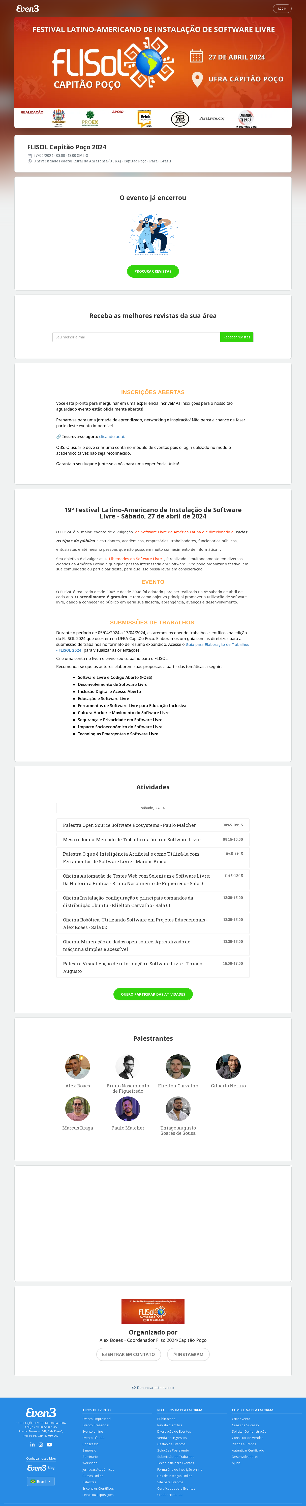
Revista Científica (169, 1425)
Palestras (89, 1483)
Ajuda (236, 1464)
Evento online (92, 1432)
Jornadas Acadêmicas (98, 1470)
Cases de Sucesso (245, 1425)
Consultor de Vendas (247, 1438)
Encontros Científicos (98, 1489)
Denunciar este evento (153, 1387)
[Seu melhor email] (136, 337)
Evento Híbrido (93, 1438)
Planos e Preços (244, 1444)
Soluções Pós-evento (173, 1451)
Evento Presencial (95, 1425)
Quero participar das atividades (153, 994)
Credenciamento (169, 1496)
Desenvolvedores (245, 1457)
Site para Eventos (170, 1483)
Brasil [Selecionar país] (40, 1481)
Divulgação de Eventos (174, 1432)
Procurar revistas (153, 271)
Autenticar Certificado (248, 1451)
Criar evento (241, 1419)
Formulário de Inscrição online (179, 1470)
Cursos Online (93, 1476)
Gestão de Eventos (171, 1444)
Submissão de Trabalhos (175, 1457)
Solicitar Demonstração (249, 1432)
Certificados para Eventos (176, 1489)
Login (282, 8)
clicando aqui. (112, 436)
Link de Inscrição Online (175, 1476)
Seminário (90, 1457)
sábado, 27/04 (153, 807)
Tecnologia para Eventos (175, 1464)
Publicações (166, 1419)
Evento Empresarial (96, 1419)
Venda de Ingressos (172, 1438)
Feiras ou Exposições (98, 1496)
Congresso (90, 1444)
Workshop (90, 1464)
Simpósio (89, 1451)
